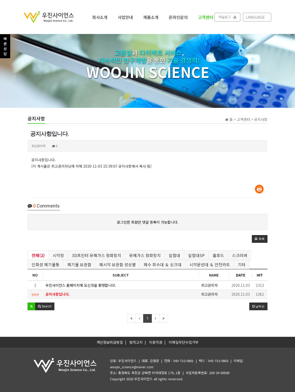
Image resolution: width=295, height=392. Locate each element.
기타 (241, 264)
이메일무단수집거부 (184, 342)
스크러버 (239, 255)
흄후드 (218, 255)
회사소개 (99, 17)
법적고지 (136, 342)
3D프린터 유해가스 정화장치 (96, 255)
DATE (240, 275)
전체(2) (38, 255)
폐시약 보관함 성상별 (117, 264)
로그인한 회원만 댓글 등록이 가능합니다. (147, 222)
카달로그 (227, 17)
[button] (259, 239)
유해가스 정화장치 (145, 255)
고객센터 (205, 17)
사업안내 (125, 17)
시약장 (58, 255)
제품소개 (150, 17)
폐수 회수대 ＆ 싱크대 (162, 264)
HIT (260, 275)
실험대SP (196, 255)
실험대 (174, 255)
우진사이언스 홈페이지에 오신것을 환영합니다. (80, 285)
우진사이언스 (143, 378)
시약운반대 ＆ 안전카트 (209, 264)
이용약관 (155, 342)
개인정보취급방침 (109, 342)
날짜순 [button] (258, 306)
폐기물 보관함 (79, 264)
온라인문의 (178, 17)
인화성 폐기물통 (45, 264)
